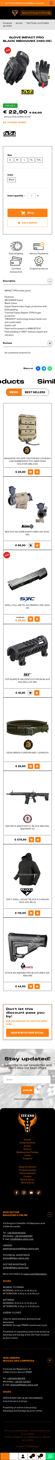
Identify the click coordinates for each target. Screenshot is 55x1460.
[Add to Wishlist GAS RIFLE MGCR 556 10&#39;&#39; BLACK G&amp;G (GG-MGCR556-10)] (38, 839)
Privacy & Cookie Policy (16, 1430)
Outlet (27, 1155)
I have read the (28, 1099)
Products (7, 23)
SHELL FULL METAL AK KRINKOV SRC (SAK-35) (27, 606)
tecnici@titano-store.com (16, 1258)
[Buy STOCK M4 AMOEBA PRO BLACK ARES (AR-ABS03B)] (30, 986)
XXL (39, 159)
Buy (27, 213)
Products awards (27, 1170)
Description (27, 281)
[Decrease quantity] (24, 195)
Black (11, 179)
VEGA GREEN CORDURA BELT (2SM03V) (27, 752)
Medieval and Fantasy (28, 1152)
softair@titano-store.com (36, 3)
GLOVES (7, 26)
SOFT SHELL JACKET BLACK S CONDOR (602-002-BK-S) (27, 901)
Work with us (27, 1182)
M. (17, 159)
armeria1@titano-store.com (24, 1385)
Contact (27, 1176)
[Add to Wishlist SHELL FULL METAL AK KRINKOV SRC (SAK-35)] (37, 619)
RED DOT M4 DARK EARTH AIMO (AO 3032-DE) (27, 533)
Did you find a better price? (17, 116)
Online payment (28, 1173)
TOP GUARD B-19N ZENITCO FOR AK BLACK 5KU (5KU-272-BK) (27, 680)
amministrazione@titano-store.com (21, 1248)
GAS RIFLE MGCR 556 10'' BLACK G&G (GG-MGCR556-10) (27, 827)
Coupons (27, 1158)
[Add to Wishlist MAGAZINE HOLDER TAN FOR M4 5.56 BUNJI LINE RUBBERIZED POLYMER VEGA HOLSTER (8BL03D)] (37, 472)
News (14, 392)
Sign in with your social (27, 1032)
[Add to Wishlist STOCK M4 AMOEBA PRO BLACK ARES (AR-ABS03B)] (37, 986)
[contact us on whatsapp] (50, 1456)
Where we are (27, 1179)
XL (31, 159)
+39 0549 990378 (16, 1378)
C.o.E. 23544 (27, 1434)
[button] (51, 3)
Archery (27, 1149)
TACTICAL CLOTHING (37, 23)
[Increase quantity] (38, 195)
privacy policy (36, 1099)
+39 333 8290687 (24, 1236)
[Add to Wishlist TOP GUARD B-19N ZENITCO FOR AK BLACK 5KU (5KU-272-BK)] (36, 693)
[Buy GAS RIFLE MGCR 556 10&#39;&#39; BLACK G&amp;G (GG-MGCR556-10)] (31, 839)
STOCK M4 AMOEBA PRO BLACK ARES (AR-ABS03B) (27, 974)
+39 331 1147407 (23, 1381)
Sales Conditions (27, 1167)
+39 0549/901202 (16, 1232)
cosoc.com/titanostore (35, 1274)
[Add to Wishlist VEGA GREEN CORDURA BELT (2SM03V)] (37, 766)
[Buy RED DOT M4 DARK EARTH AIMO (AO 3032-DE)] (30, 545)
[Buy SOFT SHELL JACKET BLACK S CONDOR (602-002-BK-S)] (31, 913)
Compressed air (27, 1142)
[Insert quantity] (31, 195)
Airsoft (19, 23)
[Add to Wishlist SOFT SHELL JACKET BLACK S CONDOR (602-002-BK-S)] (37, 913)
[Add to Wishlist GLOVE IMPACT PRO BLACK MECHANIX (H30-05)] (27, 223)
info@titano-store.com (21, 1239)
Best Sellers (35, 392)
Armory (27, 1146)
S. (10, 159)
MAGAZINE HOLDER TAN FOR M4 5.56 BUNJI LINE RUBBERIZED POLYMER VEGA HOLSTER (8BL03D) (27, 461)
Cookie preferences (40, 1430)
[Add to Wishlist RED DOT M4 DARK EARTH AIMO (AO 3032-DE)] (37, 545)
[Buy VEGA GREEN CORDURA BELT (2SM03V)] (30, 766)
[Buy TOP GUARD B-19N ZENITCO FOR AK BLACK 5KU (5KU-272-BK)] (30, 693)
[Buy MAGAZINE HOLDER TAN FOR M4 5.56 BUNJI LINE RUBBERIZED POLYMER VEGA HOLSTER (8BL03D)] (30, 472)
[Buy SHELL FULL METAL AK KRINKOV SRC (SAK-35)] (30, 619)
